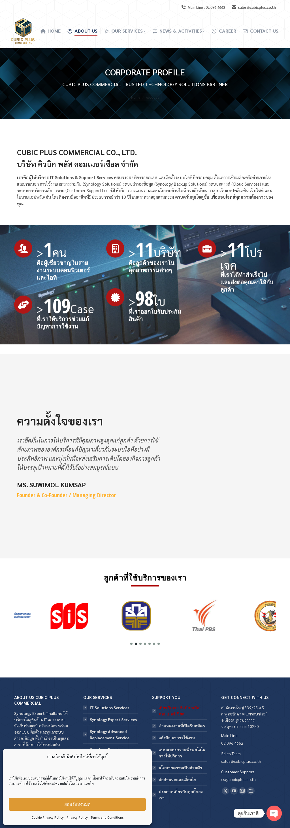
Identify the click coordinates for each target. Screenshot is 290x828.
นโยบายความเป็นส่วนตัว (180, 767)
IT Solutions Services (109, 707)
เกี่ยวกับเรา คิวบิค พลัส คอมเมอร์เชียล (179, 710)
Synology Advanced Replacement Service (109, 734)
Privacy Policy (77, 817)
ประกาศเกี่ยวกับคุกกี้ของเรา (181, 794)
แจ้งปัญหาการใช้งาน (177, 737)
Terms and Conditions (107, 817)
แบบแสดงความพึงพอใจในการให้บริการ (182, 752)
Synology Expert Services (113, 719)
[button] (131, 644)
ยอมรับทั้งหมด (77, 804)
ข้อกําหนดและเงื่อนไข (177, 779)
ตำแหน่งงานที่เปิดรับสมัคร (182, 725)
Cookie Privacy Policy (47, 817)
